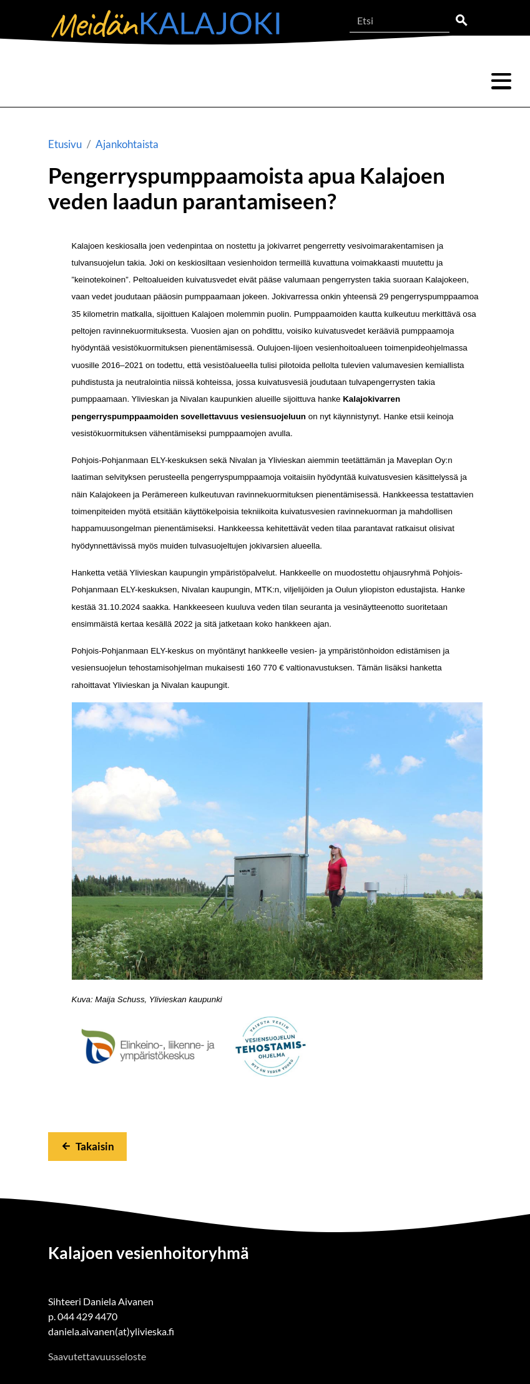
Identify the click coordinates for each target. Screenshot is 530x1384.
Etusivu (65, 144)
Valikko (501, 81)
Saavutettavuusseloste (97, 1356)
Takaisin (95, 1146)
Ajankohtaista (127, 144)
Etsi (461, 20)
